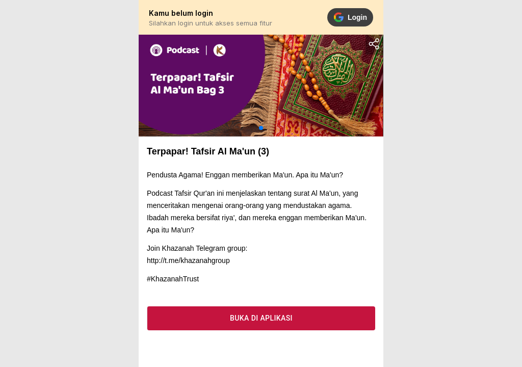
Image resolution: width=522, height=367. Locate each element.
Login (350, 17)
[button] (261, 128)
